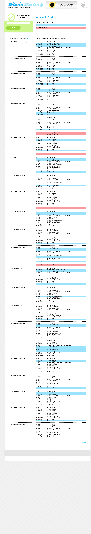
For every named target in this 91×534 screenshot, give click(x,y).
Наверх (83, 516)
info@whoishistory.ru (58, 526)
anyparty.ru (44, 16)
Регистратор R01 (35, 526)
